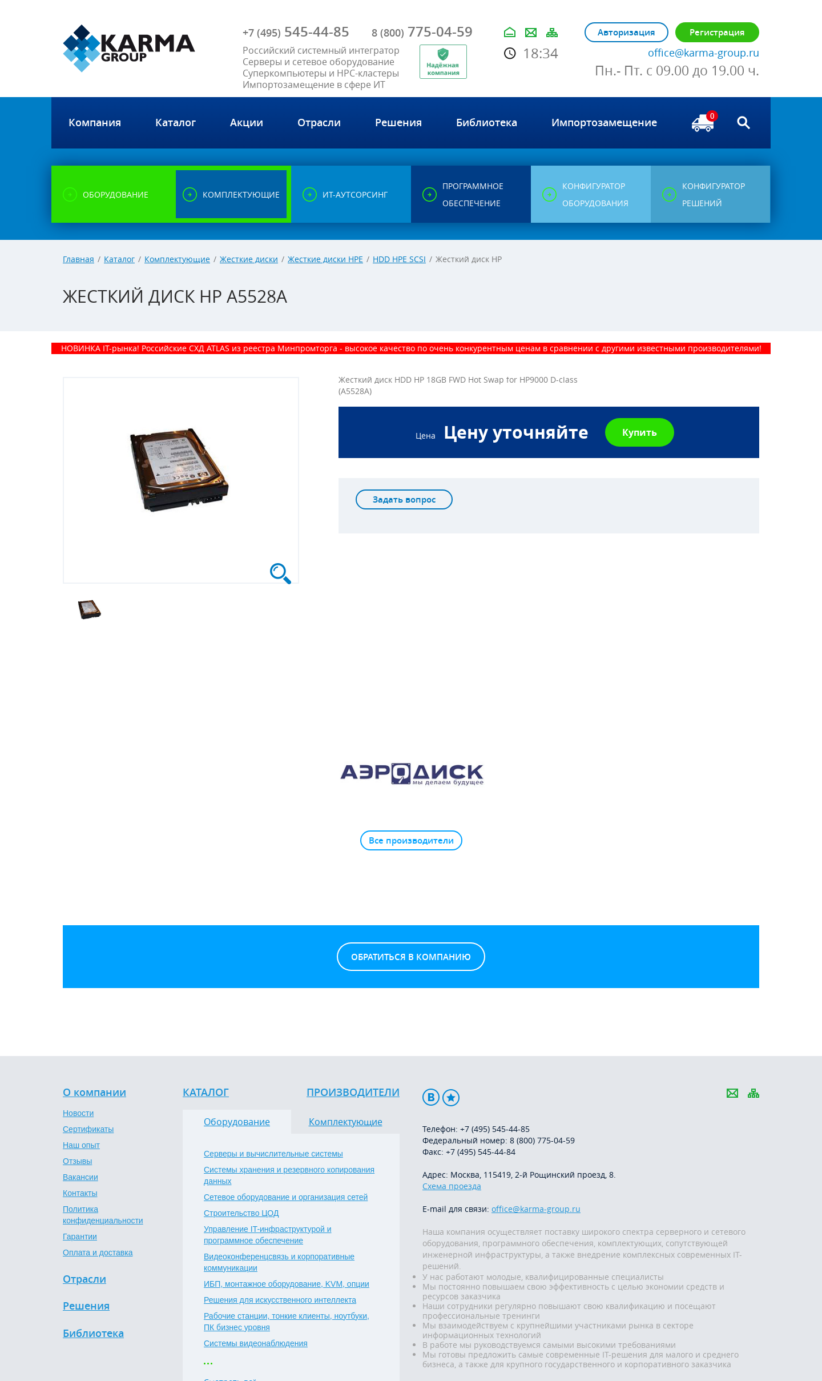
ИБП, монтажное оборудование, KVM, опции (286, 1283)
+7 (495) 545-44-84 (480, 1151)
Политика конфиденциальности (103, 1215)
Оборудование (237, 1121)
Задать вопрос (404, 499)
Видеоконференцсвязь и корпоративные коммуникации (279, 1262)
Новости (78, 1113)
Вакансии (80, 1177)
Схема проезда (451, 1186)
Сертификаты (88, 1129)
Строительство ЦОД (241, 1213)
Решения (86, 1306)
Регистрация (717, 32)
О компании (94, 1092)
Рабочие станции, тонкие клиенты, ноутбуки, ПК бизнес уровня (286, 1321)
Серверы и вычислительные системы (273, 1153)
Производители (353, 1092)
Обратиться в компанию (411, 957)
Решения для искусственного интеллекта (280, 1299)
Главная (78, 259)
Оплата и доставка (97, 1252)
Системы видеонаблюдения (256, 1343)
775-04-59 (422, 31)
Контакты (80, 1193)
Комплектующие (177, 259)
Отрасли (84, 1279)
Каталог (119, 259)
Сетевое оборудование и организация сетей (286, 1197)
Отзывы (77, 1161)
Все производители (411, 840)
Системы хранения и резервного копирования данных (289, 1175)
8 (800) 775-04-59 (542, 1140)
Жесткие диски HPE (325, 259)
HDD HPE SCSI (399, 259)
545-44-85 (296, 31)
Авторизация (626, 32)
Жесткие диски (249, 259)
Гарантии (80, 1236)
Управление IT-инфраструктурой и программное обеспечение (268, 1235)
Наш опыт (81, 1145)
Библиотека (93, 1333)
